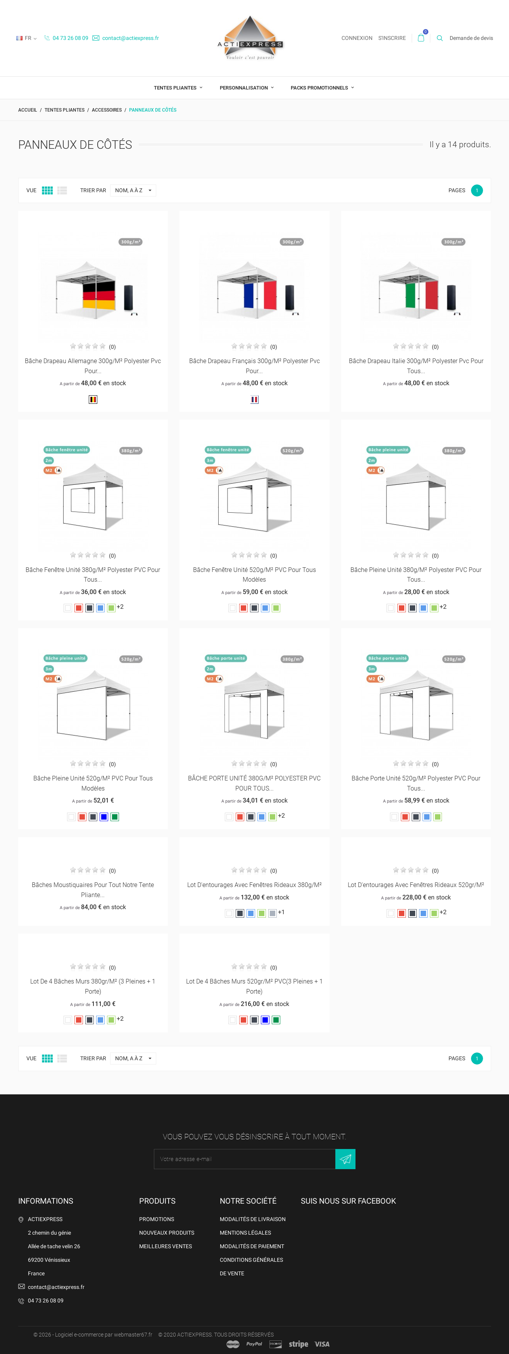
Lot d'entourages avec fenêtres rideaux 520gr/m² (416, 885)
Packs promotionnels (320, 88)
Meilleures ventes (165, 1246)
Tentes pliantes (176, 88)
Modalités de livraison (253, 1219)
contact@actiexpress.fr (125, 38)
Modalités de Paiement (252, 1246)
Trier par (93, 190)
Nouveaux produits (166, 1233)
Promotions (156, 1219)
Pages (457, 190)
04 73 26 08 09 (66, 38)
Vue (31, 190)
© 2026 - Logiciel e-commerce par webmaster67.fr (92, 1335)
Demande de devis (471, 38)
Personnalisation (244, 88)
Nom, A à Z (135, 190)
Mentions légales (245, 1233)
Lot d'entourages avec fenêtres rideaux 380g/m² (254, 885)
